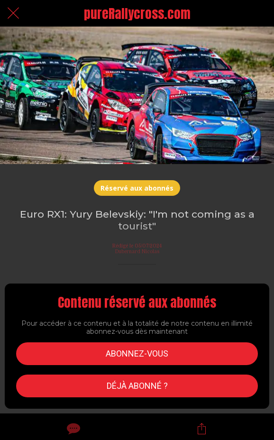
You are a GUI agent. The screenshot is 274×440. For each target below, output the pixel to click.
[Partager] (202, 428)
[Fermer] (13, 13)
